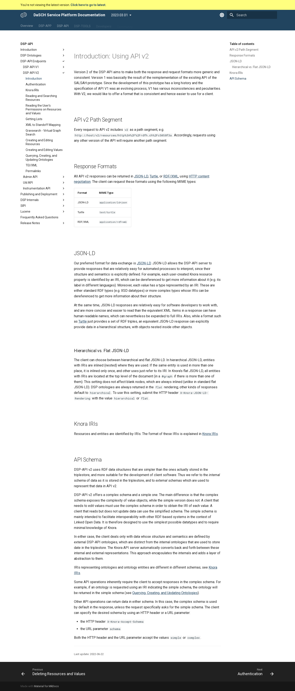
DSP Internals (43, 200)
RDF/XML (170, 176)
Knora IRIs (32, 90)
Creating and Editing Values (44, 150)
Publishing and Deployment (43, 194)
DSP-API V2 (44, 73)
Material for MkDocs (46, 686)
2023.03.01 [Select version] (119, 15)
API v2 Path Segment (244, 49)
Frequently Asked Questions (39, 217)
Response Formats (242, 55)
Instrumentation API (44, 188)
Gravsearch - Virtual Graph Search (43, 132)
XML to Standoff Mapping (43, 125)
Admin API (44, 177)
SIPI (43, 206)
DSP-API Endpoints (43, 61)
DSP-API (63, 25)
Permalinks (33, 171)
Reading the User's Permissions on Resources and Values (43, 109)
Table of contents (242, 44)
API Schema (238, 78)
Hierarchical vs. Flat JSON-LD (251, 67)
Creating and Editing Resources (39, 142)
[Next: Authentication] (254, 672)
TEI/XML (31, 165)
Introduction (43, 50)
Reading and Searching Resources (41, 97)
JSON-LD (236, 61)
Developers (103, 25)
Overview (27, 25)
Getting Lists (34, 119)
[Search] (252, 15)
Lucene (43, 211)
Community (125, 25)
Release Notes (43, 223)
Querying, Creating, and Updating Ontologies (41, 157)
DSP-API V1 (44, 67)
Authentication (36, 84)
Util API (44, 183)
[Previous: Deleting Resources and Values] (54, 672)
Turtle (154, 176)
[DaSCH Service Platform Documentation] (23, 15)
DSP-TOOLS (82, 25)
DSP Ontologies (43, 55)
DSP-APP (45, 25)
